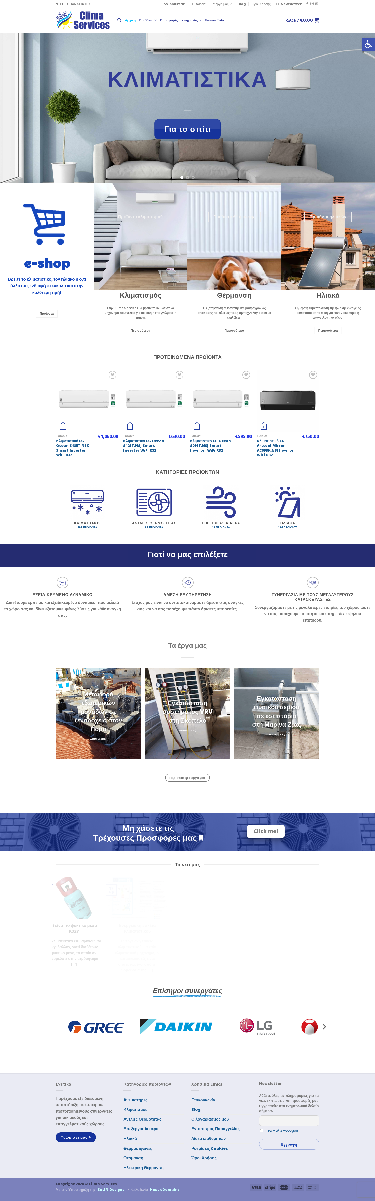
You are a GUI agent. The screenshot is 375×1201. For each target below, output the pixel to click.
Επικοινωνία (214, 20)
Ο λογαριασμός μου (210, 1119)
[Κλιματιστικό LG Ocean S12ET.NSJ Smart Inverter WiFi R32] (154, 401)
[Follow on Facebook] (307, 4)
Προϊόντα (148, 20)
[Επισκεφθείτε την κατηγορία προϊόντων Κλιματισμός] (87, 507)
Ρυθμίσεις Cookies (209, 1148)
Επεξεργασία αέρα (141, 1128)
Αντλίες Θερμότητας (142, 1119)
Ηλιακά (130, 1138)
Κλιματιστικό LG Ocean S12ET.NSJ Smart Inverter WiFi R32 (143, 445)
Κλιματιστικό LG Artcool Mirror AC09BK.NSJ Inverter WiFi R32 (276, 448)
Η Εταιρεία (198, 4)
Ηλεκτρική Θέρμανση (143, 1167)
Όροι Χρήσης (261, 4)
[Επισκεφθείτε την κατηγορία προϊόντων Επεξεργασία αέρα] (221, 507)
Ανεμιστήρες (135, 1100)
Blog (241, 4)
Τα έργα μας (221, 4)
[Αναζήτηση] (119, 20)
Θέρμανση (133, 1158)
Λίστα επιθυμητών (208, 1138)
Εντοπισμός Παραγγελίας (215, 1128)
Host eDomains (165, 1189)
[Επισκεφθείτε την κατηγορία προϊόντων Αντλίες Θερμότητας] (154, 507)
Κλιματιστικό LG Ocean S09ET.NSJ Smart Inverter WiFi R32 (210, 445)
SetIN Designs (111, 1189)
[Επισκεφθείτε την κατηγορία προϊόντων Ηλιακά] (288, 507)
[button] (368, 44)
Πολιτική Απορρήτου (282, 1131)
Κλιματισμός (135, 1109)
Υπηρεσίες (191, 20)
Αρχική (130, 20)
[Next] (323, 1027)
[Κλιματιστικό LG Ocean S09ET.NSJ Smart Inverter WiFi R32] (221, 401)
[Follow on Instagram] (312, 4)
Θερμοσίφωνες (137, 1148)
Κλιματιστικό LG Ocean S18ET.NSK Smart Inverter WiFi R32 (72, 448)
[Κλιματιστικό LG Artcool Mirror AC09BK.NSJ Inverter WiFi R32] (288, 401)
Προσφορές (169, 20)
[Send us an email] (316, 4)
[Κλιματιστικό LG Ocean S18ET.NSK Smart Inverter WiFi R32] (87, 401)
